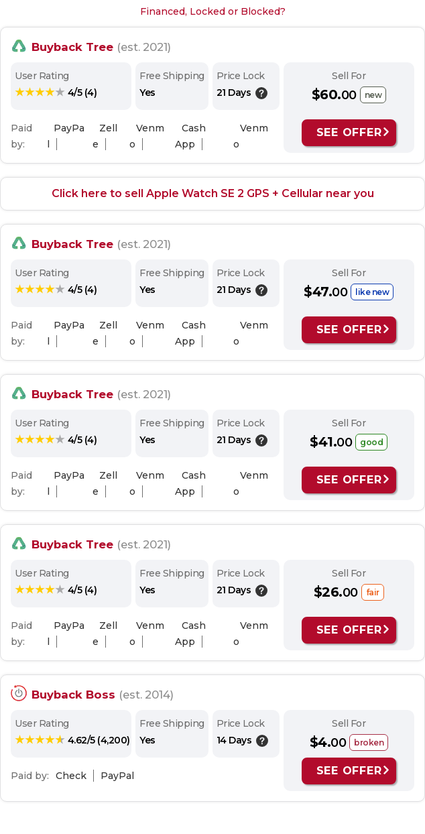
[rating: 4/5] (56, 92)
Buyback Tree (72, 47)
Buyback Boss (73, 694)
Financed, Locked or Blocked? (213, 11)
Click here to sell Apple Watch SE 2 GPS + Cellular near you (213, 193)
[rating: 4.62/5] (72, 739)
